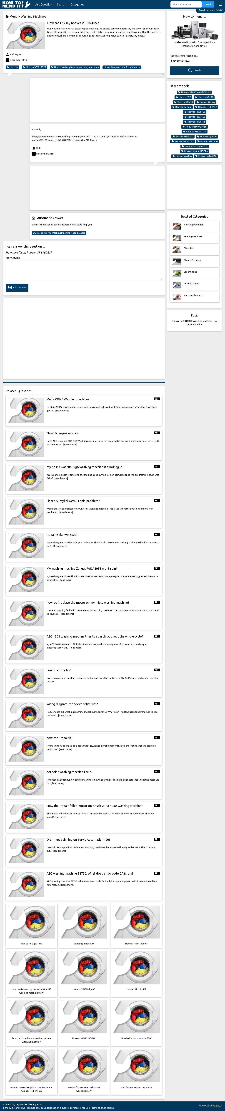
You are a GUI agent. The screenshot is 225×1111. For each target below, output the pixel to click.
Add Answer (17, 287)
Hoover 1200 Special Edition (194, 92)
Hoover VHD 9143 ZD (194, 146)
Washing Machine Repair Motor (122, 67)
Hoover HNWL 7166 (194, 126)
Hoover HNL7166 (194, 116)
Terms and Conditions (102, 1107)
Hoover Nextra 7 (182, 136)
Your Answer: (13, 257)
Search (61, 4)
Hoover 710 (183, 97)
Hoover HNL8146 (194, 121)
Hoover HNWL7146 (194, 131)
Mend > (13, 16)
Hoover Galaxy (206, 102)
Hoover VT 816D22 (34, 67)
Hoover (12, 67)
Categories (77, 4)
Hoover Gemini (181, 107)
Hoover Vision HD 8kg (194, 151)
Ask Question (43, 4)
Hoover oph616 (207, 136)
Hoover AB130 (204, 97)
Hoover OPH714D (183, 141)
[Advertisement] (97, 100)
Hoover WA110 (182, 156)
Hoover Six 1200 (207, 141)
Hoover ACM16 (183, 102)
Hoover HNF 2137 (206, 107)
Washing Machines (33, 16)
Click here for (59, 233)
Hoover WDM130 (205, 156)
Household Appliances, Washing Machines (75, 67)
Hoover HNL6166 (194, 111)
